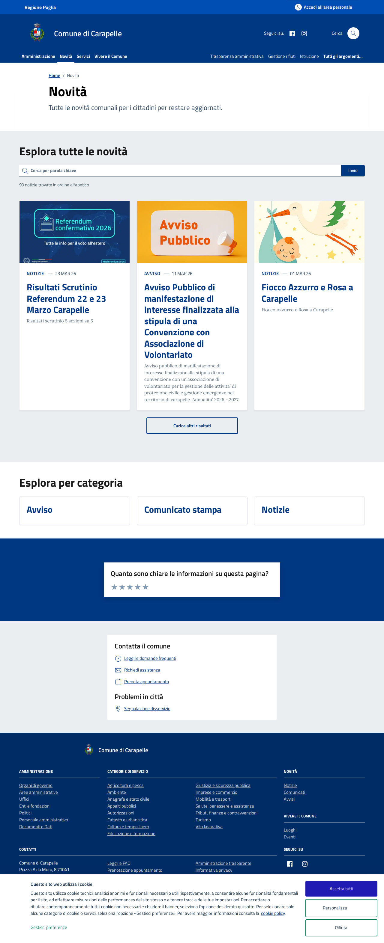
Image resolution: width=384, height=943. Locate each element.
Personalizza (341, 908)
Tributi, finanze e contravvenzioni (226, 812)
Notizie (290, 785)
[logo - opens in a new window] (15, 932)
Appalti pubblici (121, 805)
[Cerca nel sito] (353, 33)
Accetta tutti (341, 888)
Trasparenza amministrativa (237, 56)
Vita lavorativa (209, 826)
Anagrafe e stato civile (128, 799)
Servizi (83, 56)
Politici (25, 812)
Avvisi (289, 799)
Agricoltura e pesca (125, 785)
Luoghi (290, 829)
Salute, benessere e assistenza (225, 805)
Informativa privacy (214, 870)
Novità (66, 56)
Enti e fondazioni (34, 805)
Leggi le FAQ (118, 863)
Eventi (290, 836)
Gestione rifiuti (282, 56)
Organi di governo (35, 785)
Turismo (203, 819)
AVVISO (153, 273)
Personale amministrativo (43, 819)
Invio (353, 170)
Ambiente (116, 792)
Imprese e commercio (216, 792)
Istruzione (309, 56)
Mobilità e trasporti (213, 799)
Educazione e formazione (131, 833)
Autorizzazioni (120, 812)
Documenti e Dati (35, 826)
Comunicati (294, 792)
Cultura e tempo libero (128, 826)
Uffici (24, 799)
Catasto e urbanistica (127, 819)
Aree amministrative (38, 792)
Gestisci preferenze (55, 928)
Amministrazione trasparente (223, 863)
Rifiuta (341, 927)
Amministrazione (38, 56)
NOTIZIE (36, 273)
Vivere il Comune (110, 56)
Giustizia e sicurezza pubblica (223, 785)
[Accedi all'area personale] (323, 7)
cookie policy (273, 913)
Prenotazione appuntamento (134, 870)
